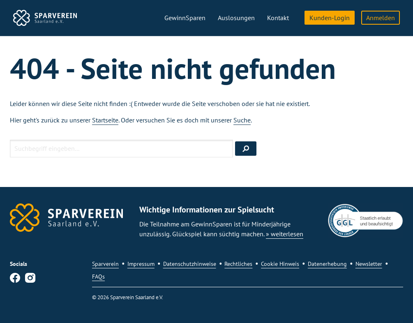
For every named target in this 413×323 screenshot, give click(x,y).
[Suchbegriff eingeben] (121, 148)
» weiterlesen (284, 234)
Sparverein (105, 264)
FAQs (98, 276)
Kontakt (278, 18)
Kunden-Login (329, 18)
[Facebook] (15, 279)
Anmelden (380, 18)
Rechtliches (238, 264)
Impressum (141, 264)
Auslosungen (236, 18)
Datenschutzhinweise (189, 264)
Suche (242, 120)
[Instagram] (30, 279)
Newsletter (368, 264)
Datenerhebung (327, 264)
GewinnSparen (184, 18)
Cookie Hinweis (280, 264)
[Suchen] (245, 148)
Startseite (105, 120)
